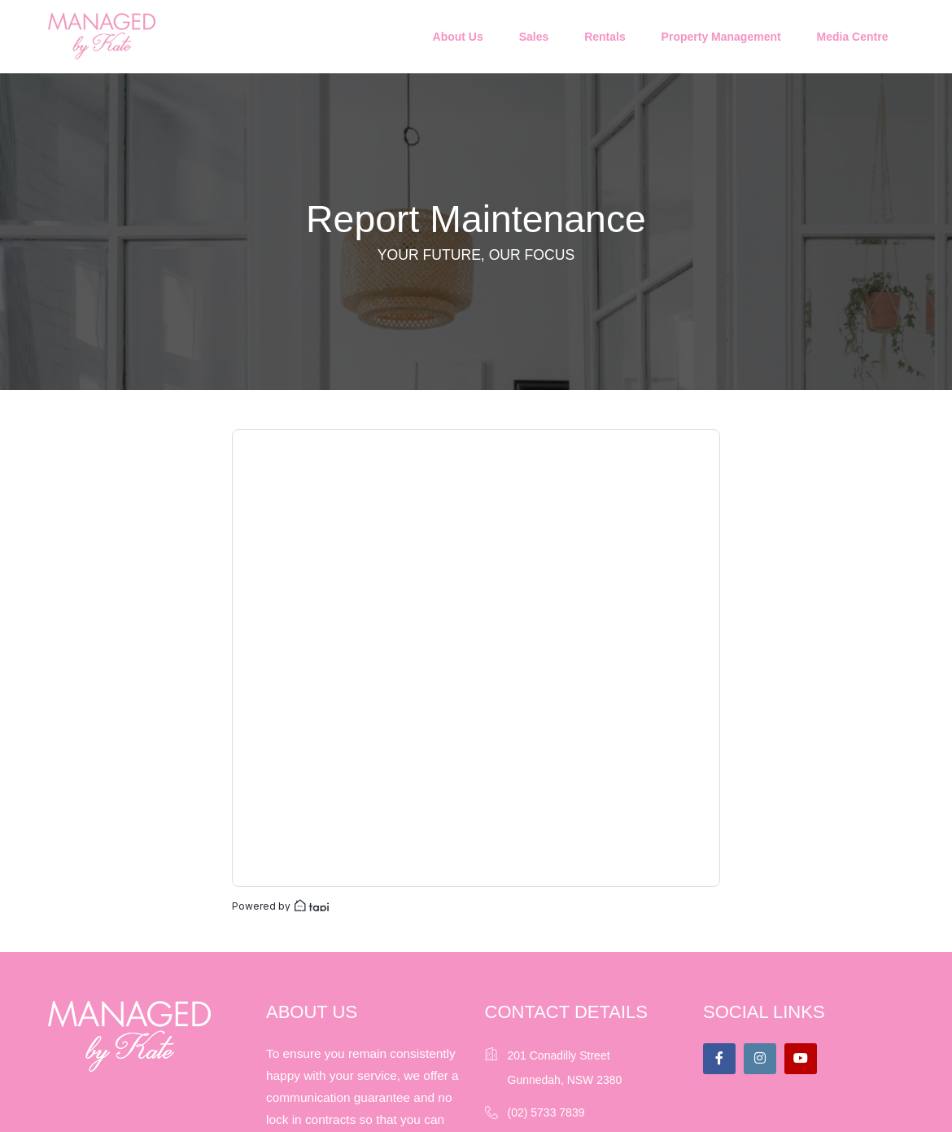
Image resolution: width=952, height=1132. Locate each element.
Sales (534, 36)
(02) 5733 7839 (546, 1112)
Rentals (605, 36)
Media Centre (853, 36)
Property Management (721, 36)
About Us (458, 36)
